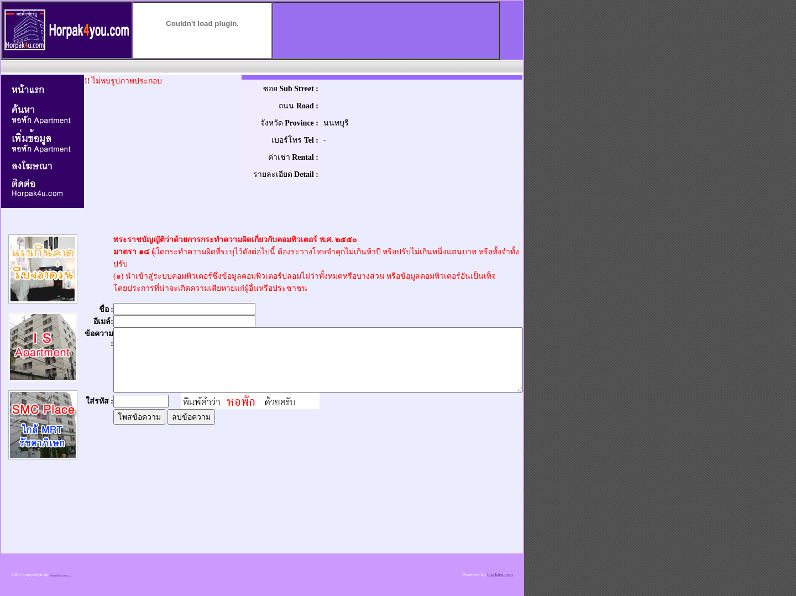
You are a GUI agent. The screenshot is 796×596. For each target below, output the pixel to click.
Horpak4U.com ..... (60, 575)
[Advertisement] (261, 66)
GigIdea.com (500, 574)
